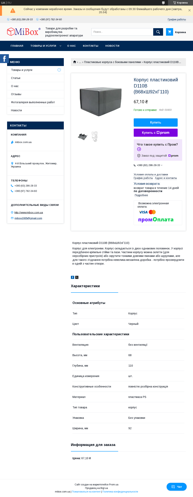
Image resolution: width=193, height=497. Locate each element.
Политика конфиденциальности (120, 491)
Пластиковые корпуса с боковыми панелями (112, 62)
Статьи (15, 78)
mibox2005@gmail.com (28, 217)
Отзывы (16, 94)
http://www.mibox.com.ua (28, 212)
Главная (17, 45)
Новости (112, 45)
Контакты (90, 45)
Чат (176, 487)
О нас (71, 45)
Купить (155, 122)
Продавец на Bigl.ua (96, 488)
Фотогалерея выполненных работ (33, 102)
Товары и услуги (43, 45)
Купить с (155, 133)
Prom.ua (113, 484)
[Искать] (158, 32)
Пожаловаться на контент (86, 491)
